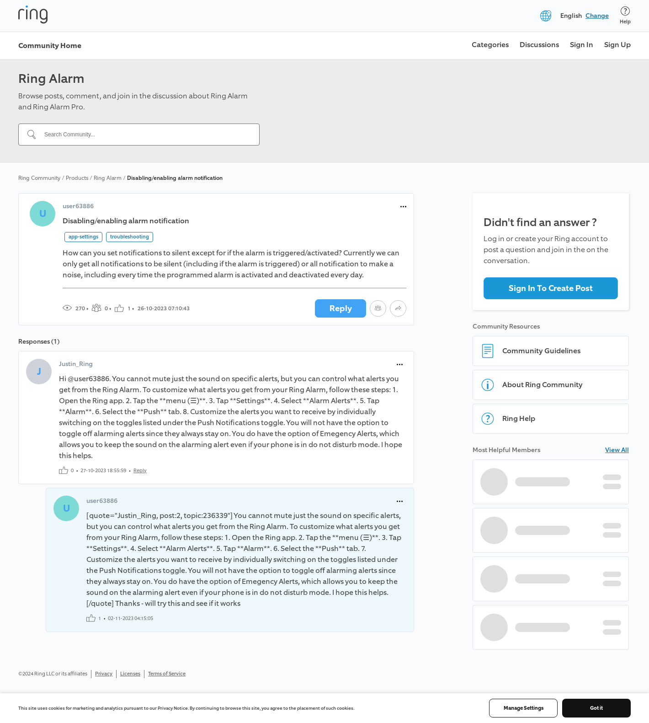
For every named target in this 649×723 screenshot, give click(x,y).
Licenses (130, 673)
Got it (596, 708)
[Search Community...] (144, 134)
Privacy (103, 673)
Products (77, 178)
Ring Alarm (108, 178)
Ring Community (39, 178)
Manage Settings (523, 708)
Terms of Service (167, 673)
